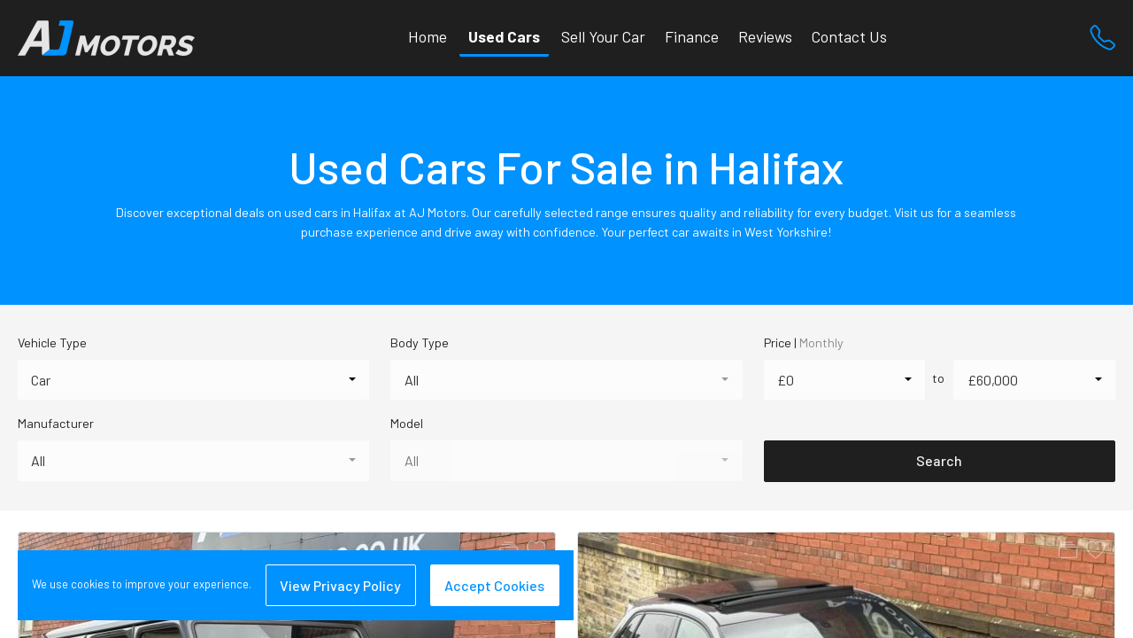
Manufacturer (56, 423)
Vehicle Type (52, 342)
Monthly (821, 342)
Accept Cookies (494, 585)
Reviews (765, 36)
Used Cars (504, 36)
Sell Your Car (603, 36)
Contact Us (849, 36)
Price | (804, 342)
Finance (692, 36)
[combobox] (193, 380)
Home (427, 36)
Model (406, 423)
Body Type (419, 342)
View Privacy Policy (340, 585)
